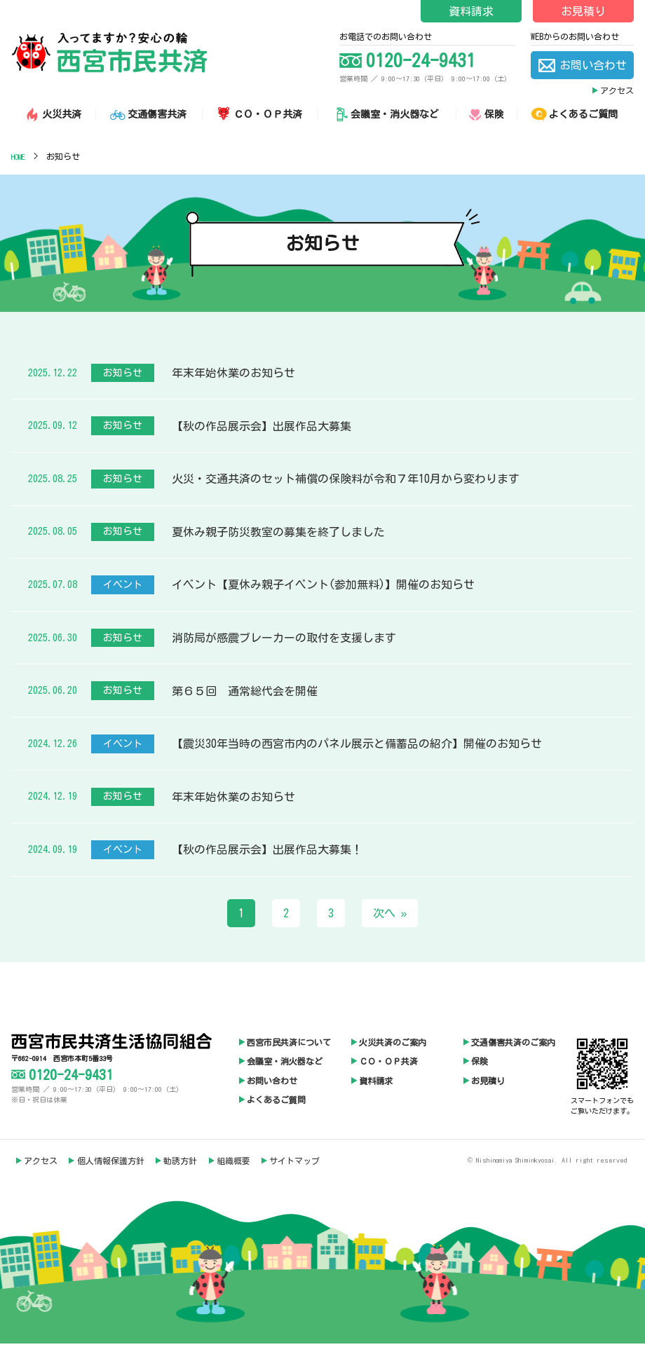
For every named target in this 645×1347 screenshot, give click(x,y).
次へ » (390, 916)
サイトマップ (294, 1163)
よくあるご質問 (276, 1102)
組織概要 (233, 1163)
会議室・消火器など (284, 1064)
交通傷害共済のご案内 (513, 1045)
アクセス (617, 90)
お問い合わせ (272, 1083)
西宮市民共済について (289, 1045)
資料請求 (471, 11)
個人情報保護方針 (110, 1163)
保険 (479, 1064)
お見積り (583, 11)
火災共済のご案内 (392, 1045)
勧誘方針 (180, 1163)
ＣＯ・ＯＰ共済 (388, 1064)
